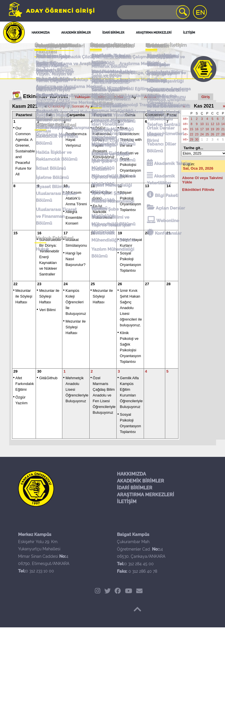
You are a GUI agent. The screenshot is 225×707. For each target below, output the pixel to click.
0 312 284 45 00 (139, 564)
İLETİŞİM (126, 501)
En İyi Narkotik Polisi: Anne (102, 212)
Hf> (185, 118)
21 (168, 233)
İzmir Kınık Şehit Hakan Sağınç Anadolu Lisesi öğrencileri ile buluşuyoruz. (131, 307)
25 (93, 284)
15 (16, 233)
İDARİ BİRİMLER (134, 488)
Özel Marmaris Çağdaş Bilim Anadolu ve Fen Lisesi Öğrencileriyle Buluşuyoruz (104, 395)
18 (93, 233)
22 (16, 284)
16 (39, 233)
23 (39, 284)
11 (93, 186)
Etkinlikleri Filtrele (198, 189)
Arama (149, 97)
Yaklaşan (82, 97)
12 (120, 186)
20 (147, 233)
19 (120, 233)
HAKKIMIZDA (131, 474)
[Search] (153, 12)
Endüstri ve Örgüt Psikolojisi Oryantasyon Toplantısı (130, 164)
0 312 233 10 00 (40, 571)
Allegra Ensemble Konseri (74, 217)
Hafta (119, 97)
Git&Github (48, 378)
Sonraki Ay (80, 106)
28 (168, 284)
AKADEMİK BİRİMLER (140, 481)
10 (66, 186)
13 (147, 186)
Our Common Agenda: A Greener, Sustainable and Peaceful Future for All (25, 151)
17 (66, 233)
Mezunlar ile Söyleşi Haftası (24, 296)
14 (168, 186)
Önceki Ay (56, 106)
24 (66, 284)
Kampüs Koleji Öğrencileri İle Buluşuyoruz (76, 302)
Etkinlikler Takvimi (45, 96)
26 (120, 284)
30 (39, 371)
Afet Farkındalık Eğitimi (25, 384)
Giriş (205, 97)
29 (16, 371)
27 (147, 284)
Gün (102, 97)
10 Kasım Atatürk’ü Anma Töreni (76, 198)
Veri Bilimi (47, 310)
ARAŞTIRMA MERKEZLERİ (145, 494)
